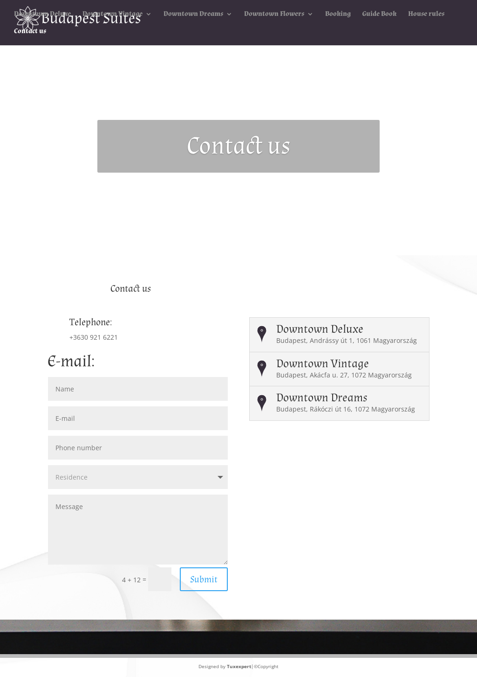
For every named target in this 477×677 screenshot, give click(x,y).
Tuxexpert (239, 666)
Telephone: (90, 322)
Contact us (30, 31)
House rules (426, 14)
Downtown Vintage (112, 14)
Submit (204, 579)
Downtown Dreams (193, 14)
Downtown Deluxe (42, 14)
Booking (338, 14)
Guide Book (379, 14)
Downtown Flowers (274, 14)
